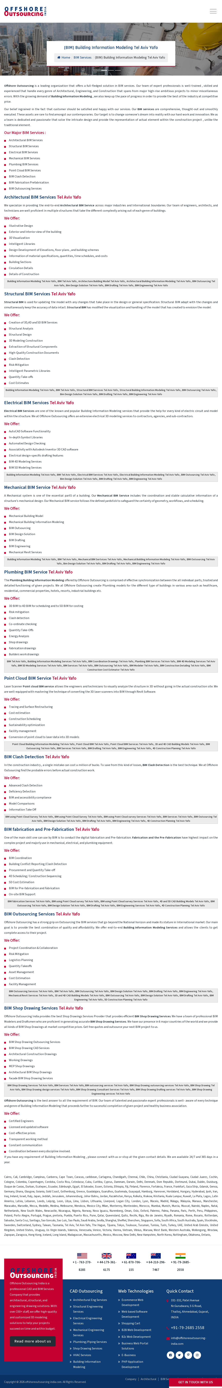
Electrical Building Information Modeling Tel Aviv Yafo (149, 475)
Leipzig (50, 1201)
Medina (54, 1206)
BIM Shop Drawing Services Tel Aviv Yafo (30, 1085)
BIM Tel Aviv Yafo (67, 281)
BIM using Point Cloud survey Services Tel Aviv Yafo (132, 817)
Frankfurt (179, 1187)
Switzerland (24, 1225)
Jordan (104, 1196)
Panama (174, 1211)
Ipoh (208, 1192)
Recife (133, 1216)
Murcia (175, 1206)
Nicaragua (64, 1211)
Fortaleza (156, 1187)
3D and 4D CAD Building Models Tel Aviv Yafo (179, 744)
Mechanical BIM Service (40, 487)
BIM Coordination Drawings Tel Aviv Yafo (110, 661)
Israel (22, 1196)
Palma (164, 1211)
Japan (36, 1196)
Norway (86, 1211)
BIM (94, 1101)
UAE (179, 1225)
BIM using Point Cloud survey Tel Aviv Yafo (75, 901)
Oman (128, 1211)
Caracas (79, 1177)
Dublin (201, 1182)
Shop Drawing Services (87, 1348)
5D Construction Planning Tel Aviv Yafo (125, 1000)
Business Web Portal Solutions (135, 1346)
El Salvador (87, 1187)
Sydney (36, 1225)
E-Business (129, 1355)
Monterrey (116, 1206)
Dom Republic (165, 1182)
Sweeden (9, 1225)
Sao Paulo (74, 1220)
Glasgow (29, 1192)
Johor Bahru (91, 1196)
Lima (75, 1201)
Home (63, 57)
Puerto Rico (81, 1216)
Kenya (128, 1196)
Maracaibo (10, 1206)
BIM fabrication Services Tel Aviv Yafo (29, 901)
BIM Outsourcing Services (42, 914)
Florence (145, 1187)
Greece (80, 1192)
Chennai (132, 1177)
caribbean (91, 1177)
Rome (189, 1216)
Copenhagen (35, 1182)
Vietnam (127, 1230)
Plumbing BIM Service (38, 572)
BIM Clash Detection (36, 757)
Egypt (75, 1187)
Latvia (19, 1201)
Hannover (159, 1192)
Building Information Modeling (87, 1364)
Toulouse (131, 1225)
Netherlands (11, 1211)
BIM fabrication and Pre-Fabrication (51, 829)
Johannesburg (73, 1196)
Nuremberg (116, 1211)
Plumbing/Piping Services (90, 1342)
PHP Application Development (132, 1364)
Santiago (34, 1220)
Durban (29, 1187)
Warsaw (147, 1230)
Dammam (119, 1182)
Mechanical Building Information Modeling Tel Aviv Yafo (154, 559)
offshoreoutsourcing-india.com (43, 1382)
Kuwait (187, 1196)
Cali (15, 1177)
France (168, 1187)
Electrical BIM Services (39, 402)
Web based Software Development (134, 1314)
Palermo (155, 1211)
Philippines (210, 1211)
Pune (93, 1216)
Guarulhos (107, 1192)
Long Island (59, 1235)
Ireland (14, 1196)
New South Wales (31, 1211)
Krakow (147, 1196)
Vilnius (137, 1230)
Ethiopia (118, 1187)
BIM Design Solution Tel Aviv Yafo (62, 821)
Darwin (131, 1182)
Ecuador (52, 1187)
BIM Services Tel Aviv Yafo (78, 666)
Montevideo (130, 1206)
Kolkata (137, 1196)
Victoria (106, 1230)
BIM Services (168, 1379)
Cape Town (66, 1177)
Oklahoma (194, 1235)
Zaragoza (21, 1235)
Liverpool (108, 1201)
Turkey (172, 1225)
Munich (166, 1206)
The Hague (98, 1225)
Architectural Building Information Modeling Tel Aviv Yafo (159, 281)
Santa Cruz (21, 1220)
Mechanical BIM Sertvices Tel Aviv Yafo (100, 559)
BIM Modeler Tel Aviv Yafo (144, 666)
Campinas (39, 1177)
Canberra (52, 1177)
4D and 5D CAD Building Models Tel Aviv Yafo (184, 901)
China (150, 1177)
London (135, 1201)
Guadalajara (93, 1192)
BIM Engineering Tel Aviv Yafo (151, 285)
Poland (8, 1216)
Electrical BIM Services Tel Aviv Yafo (98, 475)
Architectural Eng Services (90, 1300)
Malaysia (185, 1201)
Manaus (196, 1201)
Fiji (126, 1187)
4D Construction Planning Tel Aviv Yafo (174, 748)
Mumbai (155, 1206)
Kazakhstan (116, 1196)
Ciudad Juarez (198, 1177)
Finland (134, 1187)
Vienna (117, 1230)
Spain (200, 1220)
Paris (183, 1211)
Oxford (144, 1211)
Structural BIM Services (39, 294)
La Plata (197, 1196)
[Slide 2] (111, 70)
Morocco (144, 1206)
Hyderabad (198, 1192)
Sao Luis (62, 1220)
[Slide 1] (104, 70)
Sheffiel (121, 1220)
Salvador (9, 1220)
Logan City (122, 1201)
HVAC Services (82, 1355)
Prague (47, 1216)
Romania (179, 1216)
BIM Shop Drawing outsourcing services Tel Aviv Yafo (159, 1085)
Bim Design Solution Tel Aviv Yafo (84, 285)
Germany (9, 1192)
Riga (141, 1216)
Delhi (140, 1182)
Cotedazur (77, 1182)
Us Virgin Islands (56, 1230)
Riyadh (168, 1216)
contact (151, 1157)
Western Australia (179, 1230)
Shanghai (110, 1220)
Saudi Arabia (88, 1220)
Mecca (33, 1206)
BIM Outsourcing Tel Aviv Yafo (199, 390)
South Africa (168, 1220)
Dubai (192, 1182)
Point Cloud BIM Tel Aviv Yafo (92, 744)
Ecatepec (41, 1187)
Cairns (8, 1177)
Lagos (207, 1196)
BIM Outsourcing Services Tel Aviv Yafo (31, 991)
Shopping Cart (131, 1323)
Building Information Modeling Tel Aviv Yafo (31, 281)
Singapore (147, 1220)
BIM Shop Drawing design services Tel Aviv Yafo (48, 1090)
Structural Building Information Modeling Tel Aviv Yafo (150, 390)
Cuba (88, 1182)
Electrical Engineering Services (87, 1320)
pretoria (57, 1216)
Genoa (213, 1187)
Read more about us (32, 1341)
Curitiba (97, 1182)
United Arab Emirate (196, 1225)
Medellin (44, 1206)
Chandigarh (119, 1177)
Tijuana (111, 1225)
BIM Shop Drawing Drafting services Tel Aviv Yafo (163, 1090)
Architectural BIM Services (42, 197)
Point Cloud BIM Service (40, 678)
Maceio (154, 1201)
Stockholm (211, 1220)
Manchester (210, 1201)
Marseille (23, 1206)
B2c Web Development (136, 1337)
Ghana (19, 1192)
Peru (200, 1211)
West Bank (160, 1230)
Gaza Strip (192, 1187)
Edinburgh (65, 1187)
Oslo (136, 1211)
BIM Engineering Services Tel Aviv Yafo (138, 906)
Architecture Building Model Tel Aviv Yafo (101, 281)
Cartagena (105, 1177)
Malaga (174, 1201)
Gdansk (203, 1187)
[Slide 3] (118, 70)
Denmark (149, 1182)
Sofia (157, 1220)
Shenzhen (134, 1220)
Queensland (113, 1216)
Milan (105, 1206)
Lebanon (30, 1201)
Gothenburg (68, 1192)
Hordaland (173, 1192)
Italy (29, 1196)
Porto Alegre (21, 1216)
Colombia (21, 1182)
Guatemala (121, 1192)
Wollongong (199, 1230)
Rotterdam (210, 1216)
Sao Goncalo (48, 1220)
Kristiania (158, 1196)
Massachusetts (92, 1235)
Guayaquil (134, 1192)
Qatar (100, 1216)
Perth (191, 1211)
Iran (215, 1192)
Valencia (72, 1230)
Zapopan (9, 1235)
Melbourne (66, 1206)
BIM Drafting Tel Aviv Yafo (119, 285)
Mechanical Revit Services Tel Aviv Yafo (31, 995)
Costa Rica (63, 1182)
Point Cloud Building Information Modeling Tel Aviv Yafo (43, 744)
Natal (214, 1206)
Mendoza (79, 1206)
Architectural (148, 1379)
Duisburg (211, 1182)
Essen (98, 1187)
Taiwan (46, 1225)
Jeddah (46, 1196)
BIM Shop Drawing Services (43, 1008)
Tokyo (120, 1225)
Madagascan (75, 1235)
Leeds (40, 1201)
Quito (124, 1216)
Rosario (198, 1216)
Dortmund (181, 1182)
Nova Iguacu (100, 1211)
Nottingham (180, 1235)
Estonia (108, 1187)
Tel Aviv (69, 1225)
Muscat (185, 1206)
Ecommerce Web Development (132, 1302)
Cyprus (108, 1182)
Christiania (161, 1177)
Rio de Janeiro (154, 1216)
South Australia (186, 1220)
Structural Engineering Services (88, 1309)
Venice (97, 1230)
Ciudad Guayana (179, 1177)
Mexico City (93, 1206)
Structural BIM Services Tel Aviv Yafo (97, 390)
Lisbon (84, 1201)
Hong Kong (34, 1235)
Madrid (164, 1201)
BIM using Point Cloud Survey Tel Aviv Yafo (29, 817)
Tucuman (143, 1225)
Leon (60, 1201)
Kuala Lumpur (174, 1196)
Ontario (205, 1235)
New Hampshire (146, 1235)
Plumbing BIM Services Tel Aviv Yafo (155, 661)
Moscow (117, 1235)
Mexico (107, 1235)
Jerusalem (58, 1196)
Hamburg (146, 1192)
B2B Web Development (136, 1330)
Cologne (9, 1182)
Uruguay (40, 1230)
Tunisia (154, 1225)
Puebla (68, 1216)
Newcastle (50, 1211)
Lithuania (95, 1201)
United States (24, 1230)
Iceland (47, 1235)
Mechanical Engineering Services (88, 1332)
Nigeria (76, 1211)
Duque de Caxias (14, 1187)
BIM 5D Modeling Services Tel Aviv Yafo (40, 666)
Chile (142, 1177)
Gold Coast (52, 1192)
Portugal (36, 1216)
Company (130, 1379)
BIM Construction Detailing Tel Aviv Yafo (182, 666)
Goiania (40, 1192)
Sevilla (100, 1220)
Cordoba (50, 1182)
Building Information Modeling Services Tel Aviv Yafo (57, 661)
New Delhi (129, 1235)
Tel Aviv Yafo (82, 1225)
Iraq (6, 1196)
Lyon (145, 1201)
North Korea (164, 1235)
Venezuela (85, 1230)
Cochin (213, 1177)
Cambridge (25, 1177)
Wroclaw (212, 1230)
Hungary (185, 1192)
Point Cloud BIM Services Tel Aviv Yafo (131, 744)
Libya (68, 1201)
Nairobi (195, 1206)
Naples (205, 1206)
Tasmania (57, 1225)
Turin (163, 1225)
